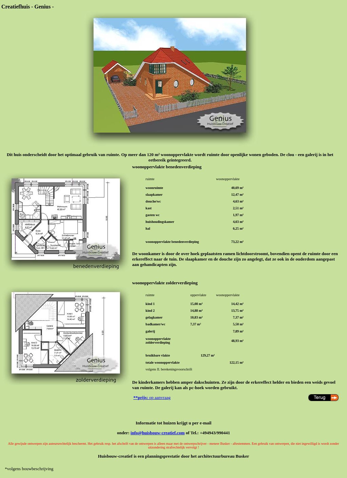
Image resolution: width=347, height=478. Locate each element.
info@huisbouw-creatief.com (157, 432)
